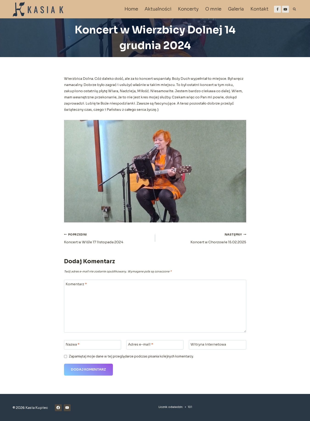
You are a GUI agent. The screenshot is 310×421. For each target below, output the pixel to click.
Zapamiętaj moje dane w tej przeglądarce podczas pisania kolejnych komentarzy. (131, 356)
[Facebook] (277, 9)
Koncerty (188, 9)
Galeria (236, 9)
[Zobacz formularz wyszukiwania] (294, 9)
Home (131, 9)
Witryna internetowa (208, 344)
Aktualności (158, 9)
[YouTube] (285, 9)
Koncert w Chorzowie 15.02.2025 (202, 237)
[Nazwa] (92, 344)
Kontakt (259, 9)
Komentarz (76, 284)
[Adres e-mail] (155, 344)
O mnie (213, 9)
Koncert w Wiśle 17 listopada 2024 (108, 237)
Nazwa (73, 344)
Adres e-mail (140, 344)
